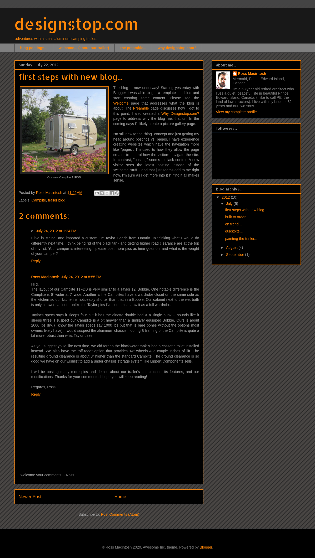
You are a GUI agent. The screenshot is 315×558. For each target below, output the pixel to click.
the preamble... (133, 48)
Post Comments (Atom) (120, 514)
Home (120, 496)
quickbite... (234, 231)
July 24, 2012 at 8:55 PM (81, 277)
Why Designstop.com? (180, 113)
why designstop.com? (177, 48)
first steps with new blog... (246, 210)
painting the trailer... (241, 238)
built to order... (236, 217)
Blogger (206, 547)
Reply (36, 261)
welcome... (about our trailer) (84, 48)
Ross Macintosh (45, 277)
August (232, 247)
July (230, 204)
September (235, 254)
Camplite (39, 200)
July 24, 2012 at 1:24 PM (56, 231)
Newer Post (30, 496)
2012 (226, 197)
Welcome (121, 103)
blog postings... (33, 48)
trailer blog (56, 200)
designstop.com (76, 24)
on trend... (233, 224)
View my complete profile (236, 112)
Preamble (141, 108)
